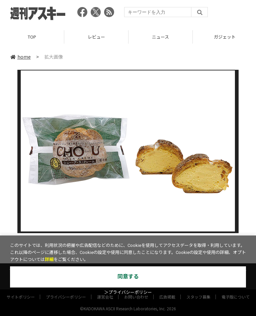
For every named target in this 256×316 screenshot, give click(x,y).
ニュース (160, 37)
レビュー (96, 37)
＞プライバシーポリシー (128, 292)
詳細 (49, 259)
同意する (128, 276)
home (20, 56)
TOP (32, 37)
